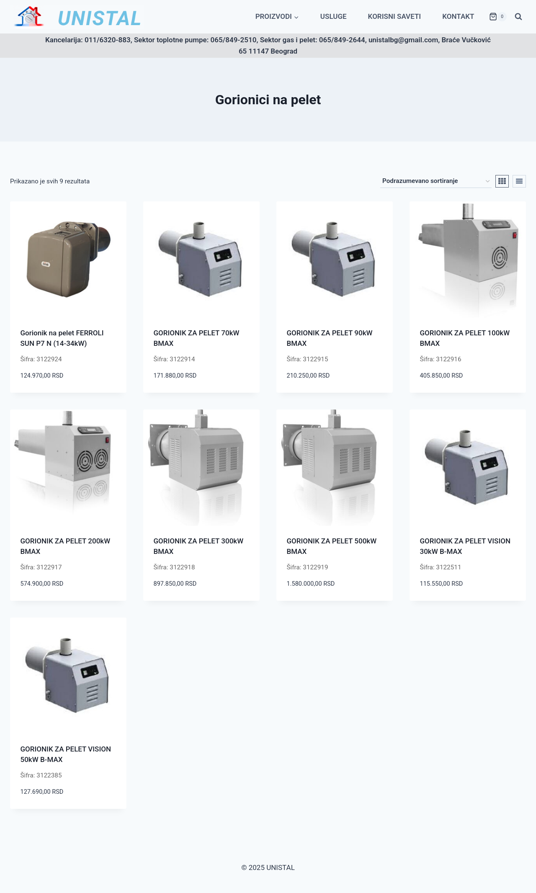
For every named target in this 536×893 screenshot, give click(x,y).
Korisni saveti (394, 16)
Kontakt (458, 16)
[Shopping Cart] (498, 16)
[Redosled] (436, 181)
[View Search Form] (518, 16)
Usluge (333, 16)
